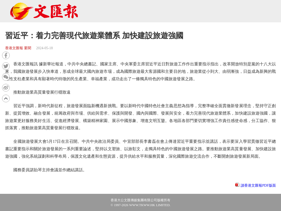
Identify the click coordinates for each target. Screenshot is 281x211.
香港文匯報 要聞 (18, 48)
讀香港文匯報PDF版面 (258, 185)
